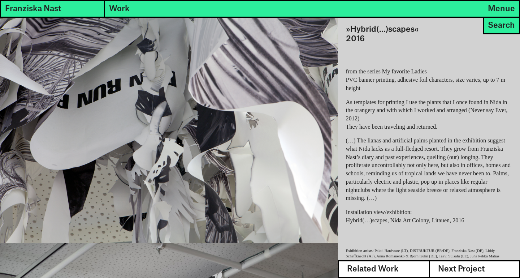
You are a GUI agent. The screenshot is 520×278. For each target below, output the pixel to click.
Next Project (461, 269)
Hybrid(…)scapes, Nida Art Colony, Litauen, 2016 (405, 220)
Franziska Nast (33, 9)
